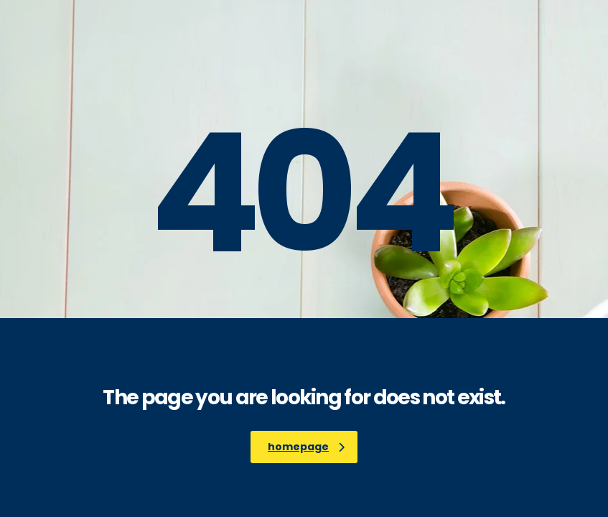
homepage (306, 447)
